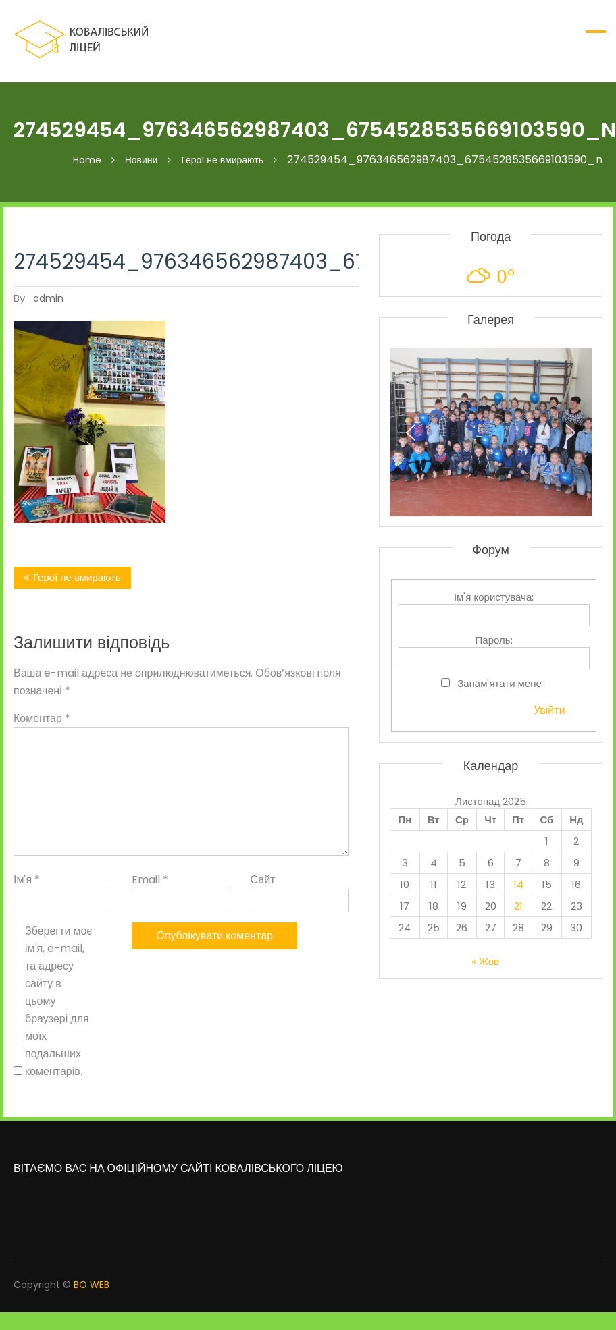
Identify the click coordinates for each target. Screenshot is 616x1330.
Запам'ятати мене (499, 683)
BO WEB (91, 1285)
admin (48, 298)
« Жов (485, 961)
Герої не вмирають (77, 577)
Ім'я (27, 879)
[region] (491, 432)
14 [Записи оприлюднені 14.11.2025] (518, 884)
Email (150, 879)
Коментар (42, 718)
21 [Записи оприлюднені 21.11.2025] (518, 906)
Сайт (263, 879)
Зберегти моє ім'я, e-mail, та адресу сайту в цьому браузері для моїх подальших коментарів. (59, 1001)
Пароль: (494, 640)
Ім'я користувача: (494, 597)
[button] (410, 432)
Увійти (549, 710)
